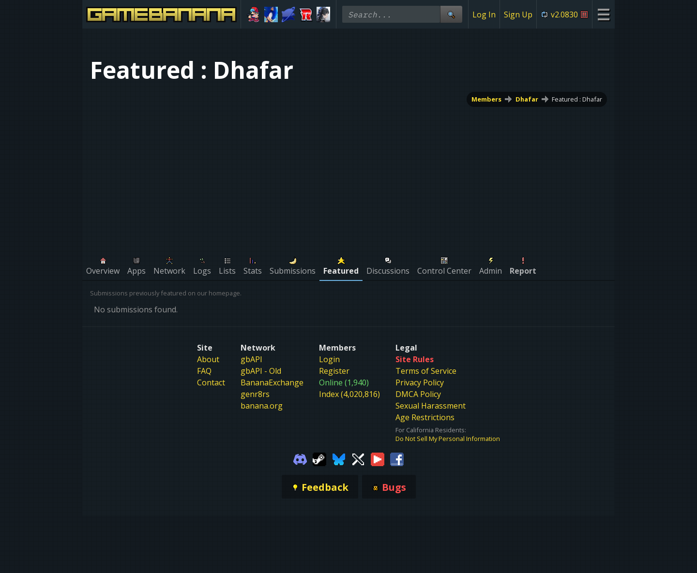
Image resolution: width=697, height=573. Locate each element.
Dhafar (526, 99)
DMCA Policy (418, 394)
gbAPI (251, 359)
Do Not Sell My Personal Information (447, 438)
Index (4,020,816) (349, 394)
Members (486, 99)
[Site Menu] (603, 14)
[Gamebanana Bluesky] (339, 458)
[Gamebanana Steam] (319, 458)
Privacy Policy (419, 382)
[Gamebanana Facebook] (397, 458)
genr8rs (255, 394)
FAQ (204, 371)
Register (334, 371)
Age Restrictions (425, 417)
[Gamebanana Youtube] (377, 458)
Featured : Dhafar (577, 99)
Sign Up (518, 14)
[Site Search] (451, 14)
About (208, 359)
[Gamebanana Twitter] (358, 458)
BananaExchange (272, 382)
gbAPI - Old (261, 371)
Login (329, 359)
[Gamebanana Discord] (300, 458)
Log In (484, 14)
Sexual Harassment (430, 405)
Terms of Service (425, 371)
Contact (211, 382)
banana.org (262, 405)
